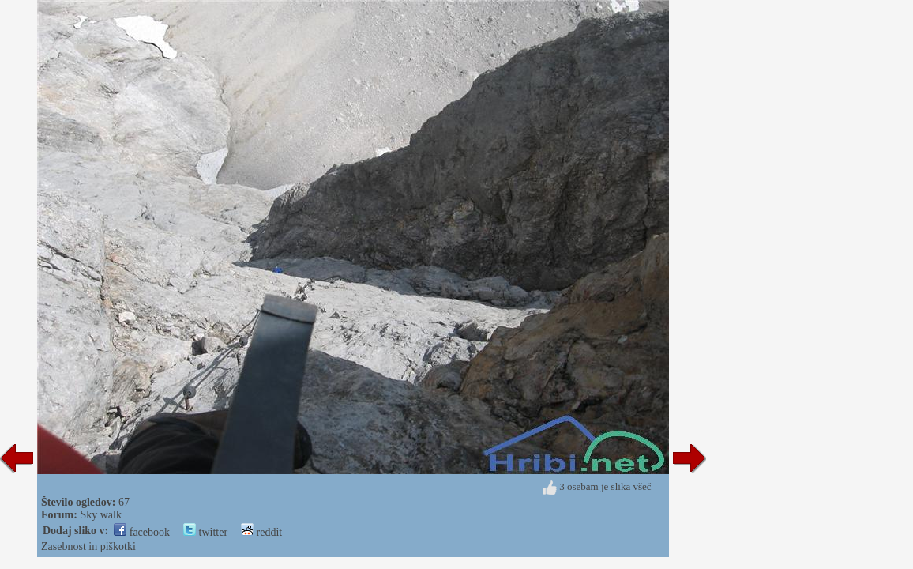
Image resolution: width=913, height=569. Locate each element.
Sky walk (101, 515)
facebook (142, 532)
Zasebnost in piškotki (88, 546)
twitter (205, 532)
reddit (261, 532)
